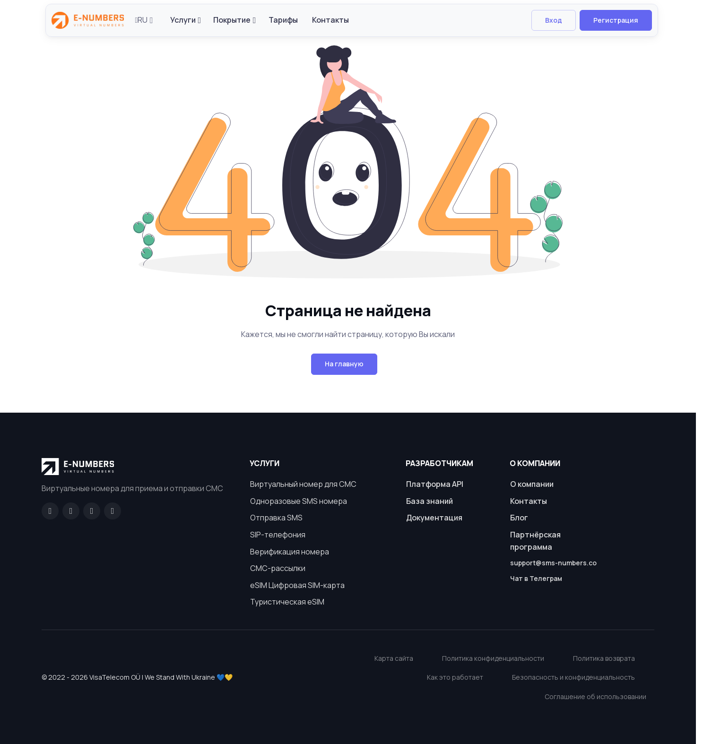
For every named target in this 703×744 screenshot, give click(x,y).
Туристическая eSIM (287, 602)
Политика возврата (604, 658)
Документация (434, 517)
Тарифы (283, 20)
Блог (519, 517)
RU (141, 20)
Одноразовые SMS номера (298, 501)
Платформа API (434, 484)
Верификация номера (289, 551)
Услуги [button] (183, 20)
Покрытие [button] (232, 20)
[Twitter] (112, 510)
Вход (553, 20)
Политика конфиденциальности (493, 658)
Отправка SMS (276, 517)
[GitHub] (70, 510)
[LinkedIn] (91, 510)
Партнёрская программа (535, 540)
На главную (344, 363)
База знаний (429, 501)
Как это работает (455, 677)
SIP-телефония (277, 534)
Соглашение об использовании (595, 696)
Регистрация (615, 20)
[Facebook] (50, 510)
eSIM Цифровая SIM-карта (297, 585)
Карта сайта (393, 658)
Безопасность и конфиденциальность (573, 677)
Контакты (330, 20)
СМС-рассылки (277, 568)
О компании (532, 484)
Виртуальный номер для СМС (303, 484)
